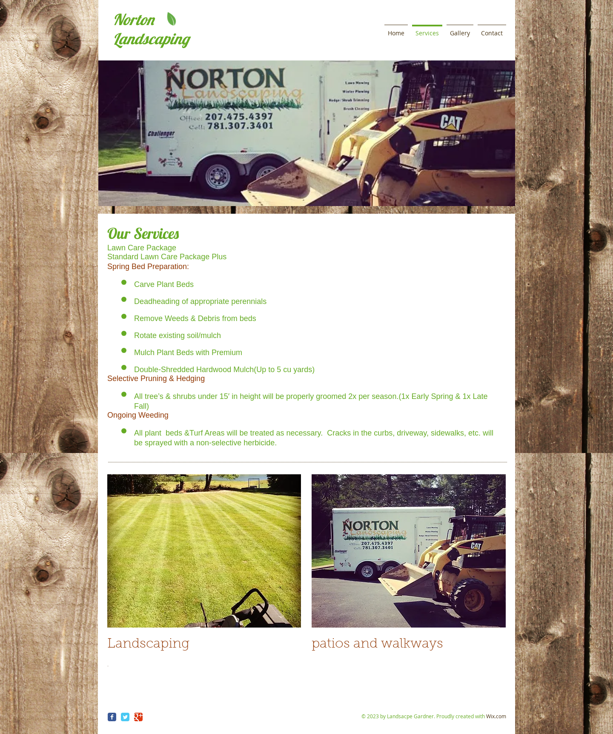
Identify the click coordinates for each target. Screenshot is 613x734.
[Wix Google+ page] (138, 717)
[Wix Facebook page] (112, 717)
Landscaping (151, 38)
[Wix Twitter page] (125, 717)
